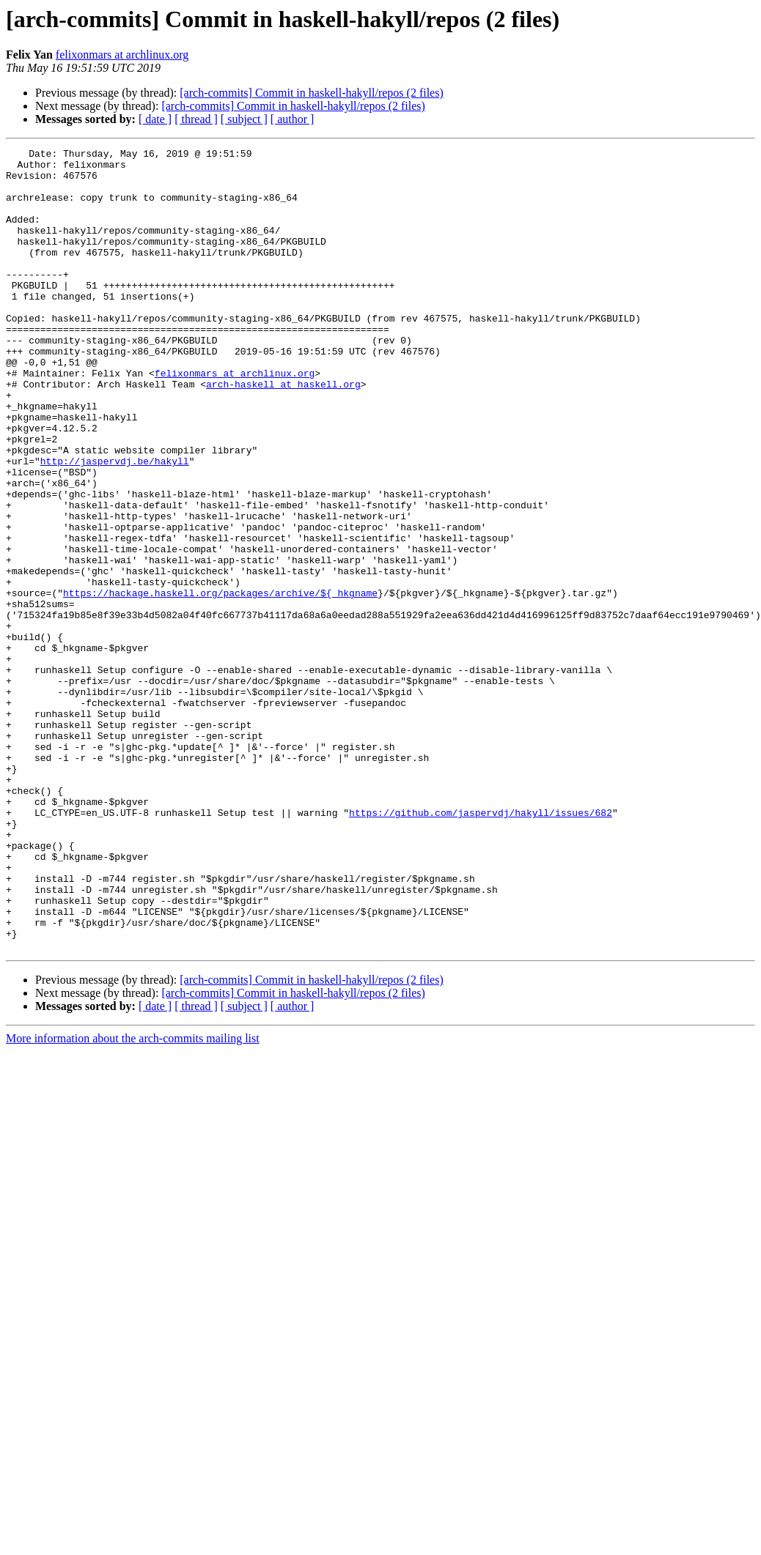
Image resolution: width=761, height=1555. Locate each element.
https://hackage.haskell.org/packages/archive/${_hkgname (220, 682)
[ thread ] (196, 119)
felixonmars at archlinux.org (122, 54)
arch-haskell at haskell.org (283, 432)
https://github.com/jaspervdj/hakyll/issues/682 (480, 946)
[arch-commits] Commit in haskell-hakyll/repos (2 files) (311, 92)
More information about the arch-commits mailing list (133, 1198)
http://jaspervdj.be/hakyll (114, 524)
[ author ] (293, 119)
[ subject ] (244, 119)
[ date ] (155, 119)
